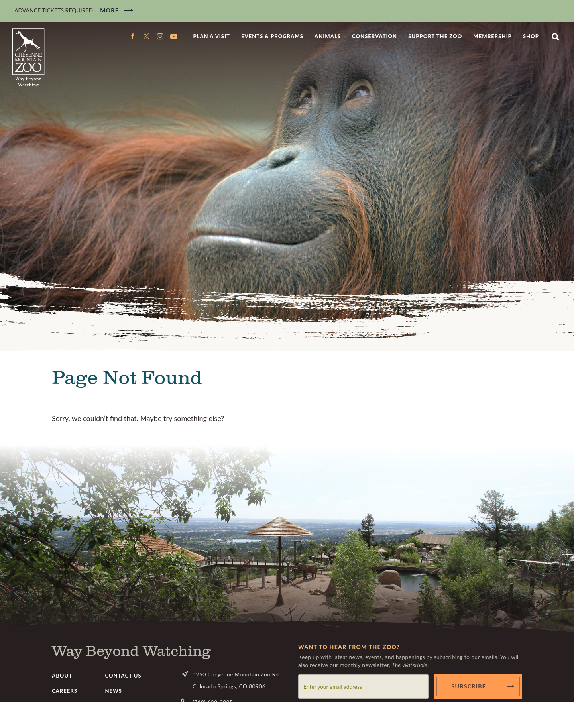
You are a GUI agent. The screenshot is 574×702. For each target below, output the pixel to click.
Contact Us (123, 676)
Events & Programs (272, 36)
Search (555, 36)
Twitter (146, 36)
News (113, 691)
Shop (531, 36)
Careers (64, 691)
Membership (492, 36)
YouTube (173, 36)
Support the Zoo (435, 36)
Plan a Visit (211, 36)
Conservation (374, 36)
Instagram (160, 36)
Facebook (133, 36)
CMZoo (28, 57)
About (62, 676)
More (109, 10)
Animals (328, 36)
